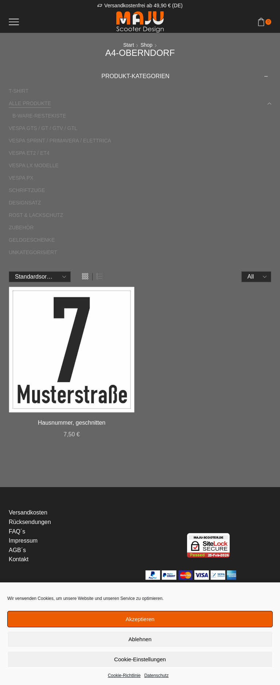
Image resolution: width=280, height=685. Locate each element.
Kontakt (18, 559)
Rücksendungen (30, 522)
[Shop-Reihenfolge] (40, 276)
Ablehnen (139, 639)
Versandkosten (28, 512)
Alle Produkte (30, 103)
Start (128, 45)
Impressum (23, 540)
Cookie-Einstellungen (140, 659)
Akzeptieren (139, 619)
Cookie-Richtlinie (124, 675)
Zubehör (21, 227)
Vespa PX (21, 178)
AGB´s (17, 550)
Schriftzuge (27, 190)
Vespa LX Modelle (34, 165)
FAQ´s (17, 531)
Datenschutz (156, 675)
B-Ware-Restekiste (39, 116)
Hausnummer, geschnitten (71, 423)
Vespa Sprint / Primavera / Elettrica (60, 140)
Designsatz (25, 203)
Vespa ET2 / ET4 (29, 153)
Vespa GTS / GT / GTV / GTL (43, 128)
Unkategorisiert (33, 252)
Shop (146, 45)
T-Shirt (18, 91)
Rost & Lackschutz (36, 215)
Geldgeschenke (32, 240)
